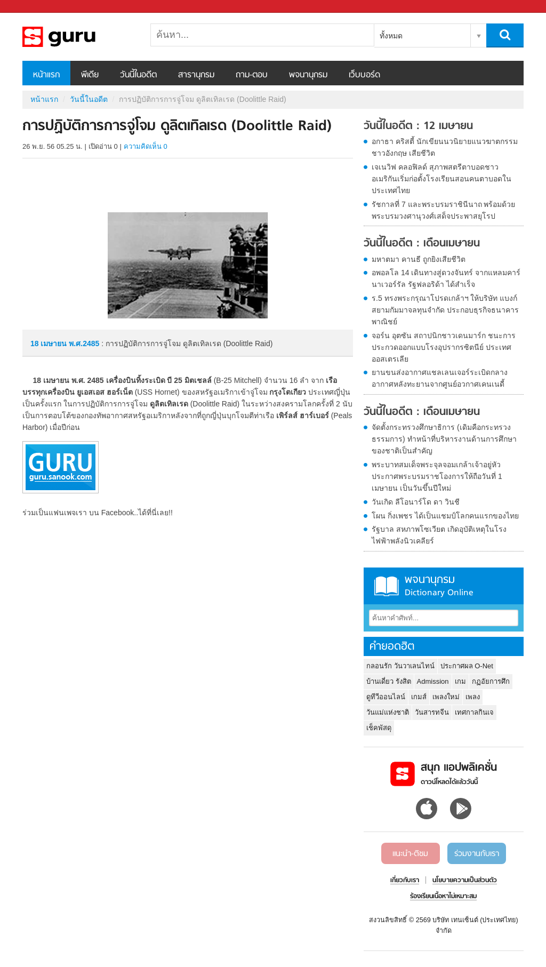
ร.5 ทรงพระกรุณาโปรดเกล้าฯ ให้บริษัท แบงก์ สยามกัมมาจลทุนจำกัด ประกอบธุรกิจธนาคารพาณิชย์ (445, 310)
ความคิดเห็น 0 (145, 146)
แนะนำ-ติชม (410, 854)
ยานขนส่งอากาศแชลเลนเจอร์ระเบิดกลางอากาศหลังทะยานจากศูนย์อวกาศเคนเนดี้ (440, 378)
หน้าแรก (46, 75)
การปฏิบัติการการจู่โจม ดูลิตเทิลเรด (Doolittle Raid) (78, 36)
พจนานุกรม (308, 75)
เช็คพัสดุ (378, 728)
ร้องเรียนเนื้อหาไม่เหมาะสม (443, 896)
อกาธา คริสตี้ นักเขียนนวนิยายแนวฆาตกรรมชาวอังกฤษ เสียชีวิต (445, 147)
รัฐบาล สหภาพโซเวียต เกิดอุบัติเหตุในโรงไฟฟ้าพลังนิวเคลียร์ (439, 535)
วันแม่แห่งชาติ (387, 712)
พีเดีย (90, 75)
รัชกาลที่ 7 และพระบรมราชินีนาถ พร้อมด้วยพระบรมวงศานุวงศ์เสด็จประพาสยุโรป (443, 210)
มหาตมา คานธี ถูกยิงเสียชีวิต (418, 259)
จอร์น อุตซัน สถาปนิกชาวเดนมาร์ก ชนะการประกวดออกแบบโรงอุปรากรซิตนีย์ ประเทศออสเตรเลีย (444, 347)
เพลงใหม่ (446, 697)
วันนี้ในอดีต (138, 75)
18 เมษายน (49, 343)
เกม (460, 681)
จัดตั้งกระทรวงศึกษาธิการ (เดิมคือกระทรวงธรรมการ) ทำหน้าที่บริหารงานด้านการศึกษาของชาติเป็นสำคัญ (444, 439)
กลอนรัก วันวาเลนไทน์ (400, 666)
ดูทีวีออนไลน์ (385, 697)
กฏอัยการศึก (491, 681)
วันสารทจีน (432, 712)
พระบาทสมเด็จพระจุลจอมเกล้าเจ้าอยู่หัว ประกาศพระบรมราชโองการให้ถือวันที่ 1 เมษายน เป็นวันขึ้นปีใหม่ (437, 476)
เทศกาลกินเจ (474, 712)
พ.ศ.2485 (84, 343)
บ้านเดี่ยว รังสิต (388, 681)
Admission (433, 681)
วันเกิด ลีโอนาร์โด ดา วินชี (416, 502)
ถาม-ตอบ (252, 75)
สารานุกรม (196, 75)
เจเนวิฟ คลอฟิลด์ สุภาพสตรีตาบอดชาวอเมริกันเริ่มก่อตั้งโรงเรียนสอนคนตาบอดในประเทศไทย (441, 179)
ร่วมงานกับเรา (476, 854)
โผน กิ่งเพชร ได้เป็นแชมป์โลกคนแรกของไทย (445, 516)
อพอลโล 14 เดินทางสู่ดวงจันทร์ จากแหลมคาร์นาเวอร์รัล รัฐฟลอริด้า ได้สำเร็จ (446, 278)
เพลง (472, 697)
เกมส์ (419, 697)
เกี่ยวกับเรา (404, 880)
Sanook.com (32, 6)
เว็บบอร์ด (364, 75)
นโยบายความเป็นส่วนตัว (464, 880)
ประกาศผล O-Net (466, 666)
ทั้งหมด (391, 35)
